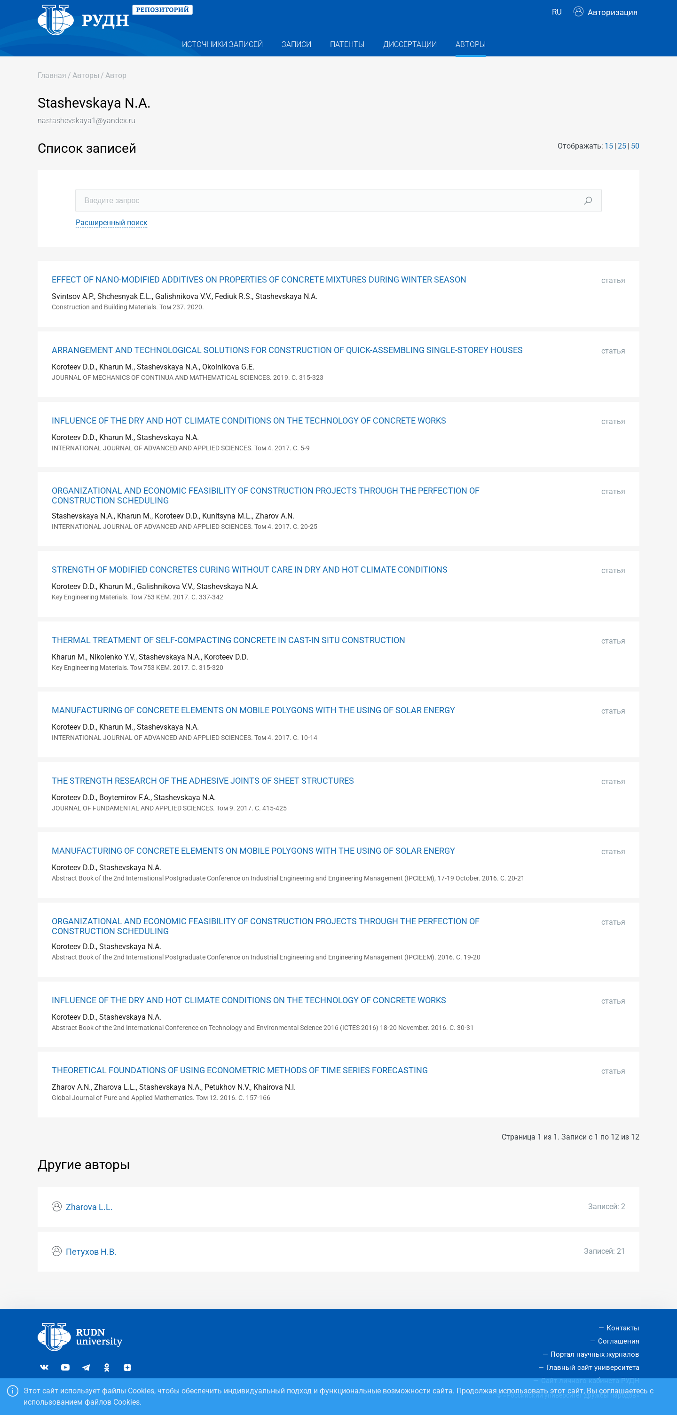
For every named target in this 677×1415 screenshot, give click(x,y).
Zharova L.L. (89, 1226)
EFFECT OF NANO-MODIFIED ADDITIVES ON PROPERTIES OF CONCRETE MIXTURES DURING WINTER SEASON (259, 298)
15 (609, 164)
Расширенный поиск (112, 241)
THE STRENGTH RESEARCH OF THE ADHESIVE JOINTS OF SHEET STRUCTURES (203, 799)
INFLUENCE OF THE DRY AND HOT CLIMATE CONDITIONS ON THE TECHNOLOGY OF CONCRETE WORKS (249, 439)
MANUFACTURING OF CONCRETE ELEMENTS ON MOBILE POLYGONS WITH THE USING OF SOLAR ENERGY (253, 729)
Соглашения (618, 1341)
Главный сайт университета (592, 1367)
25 (622, 164)
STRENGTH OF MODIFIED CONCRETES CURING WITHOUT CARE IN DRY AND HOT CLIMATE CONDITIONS (250, 588)
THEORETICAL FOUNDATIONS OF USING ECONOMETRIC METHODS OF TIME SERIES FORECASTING (240, 1089)
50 (635, 164)
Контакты (622, 1328)
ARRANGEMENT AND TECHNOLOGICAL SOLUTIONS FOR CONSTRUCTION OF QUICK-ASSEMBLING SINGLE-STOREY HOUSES (287, 369)
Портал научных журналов (595, 1354)
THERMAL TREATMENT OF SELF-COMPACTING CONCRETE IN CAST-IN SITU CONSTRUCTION (228, 659)
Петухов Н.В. (91, 1270)
